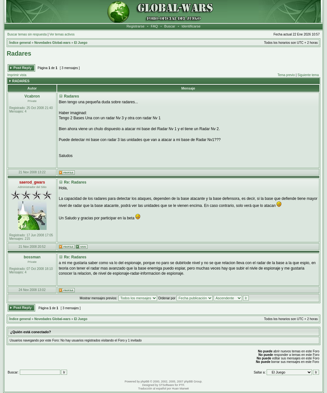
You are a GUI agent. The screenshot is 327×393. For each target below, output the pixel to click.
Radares (19, 53)
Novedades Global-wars (52, 42)
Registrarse (135, 26)
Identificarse (191, 26)
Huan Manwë (180, 388)
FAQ (154, 26)
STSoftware (166, 385)
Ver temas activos (62, 34)
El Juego (80, 42)
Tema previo (286, 75)
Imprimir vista (16, 75)
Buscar (169, 26)
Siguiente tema (308, 75)
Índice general (20, 42)
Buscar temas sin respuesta (27, 34)
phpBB (145, 381)
